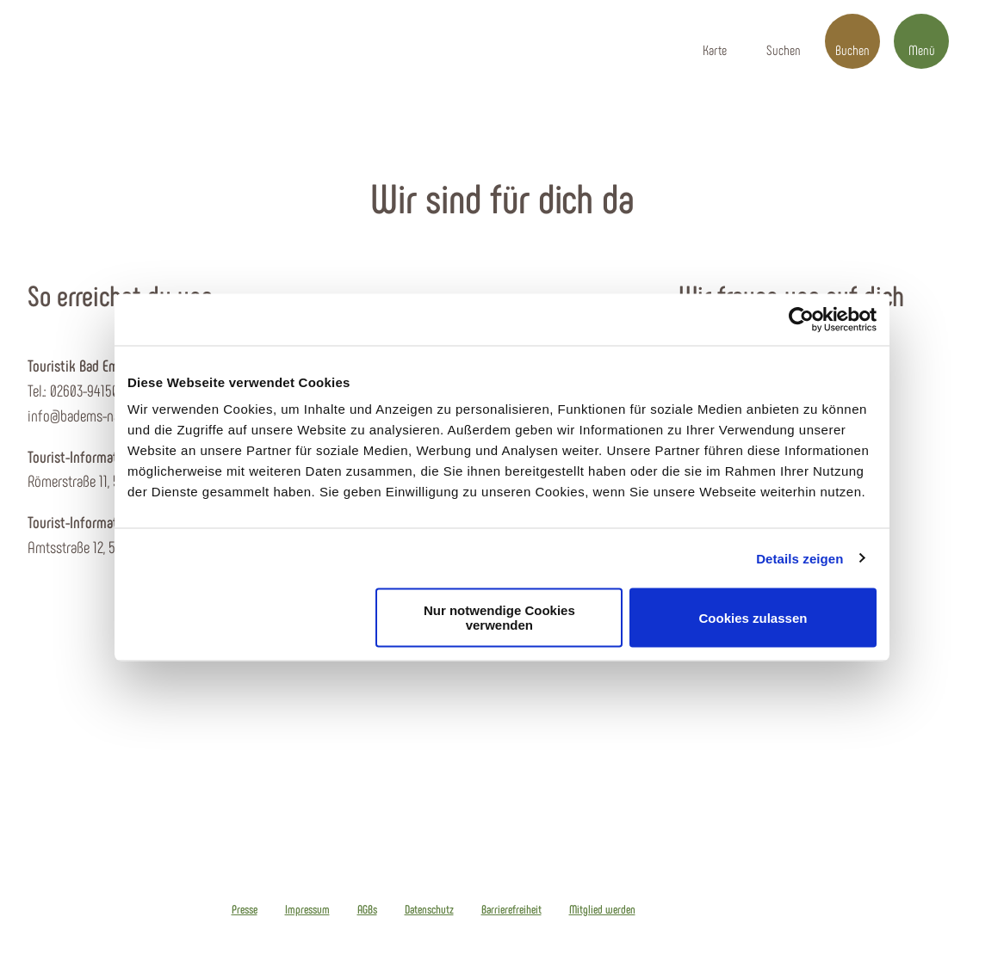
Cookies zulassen (753, 617)
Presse (244, 909)
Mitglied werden (602, 909)
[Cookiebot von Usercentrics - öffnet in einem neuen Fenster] (801, 319)
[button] (714, 41)
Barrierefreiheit (511, 909)
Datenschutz (429, 909)
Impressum (307, 909)
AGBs (367, 909)
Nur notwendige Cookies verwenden (499, 617)
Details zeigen (799, 558)
